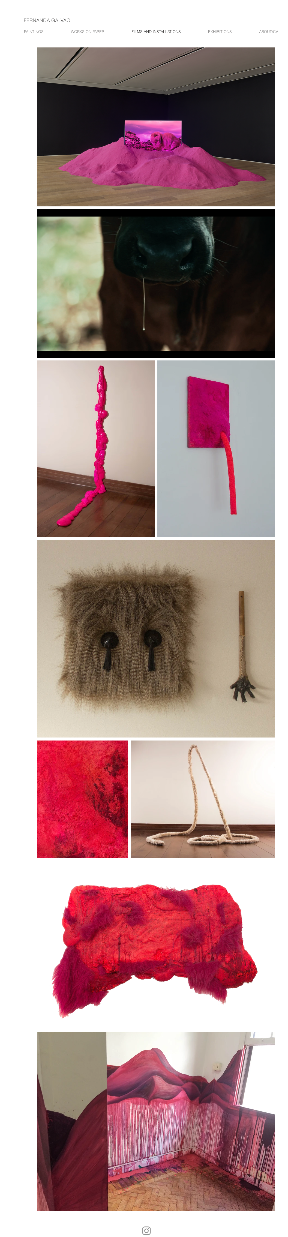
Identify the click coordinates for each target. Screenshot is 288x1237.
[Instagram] (146, 1230)
